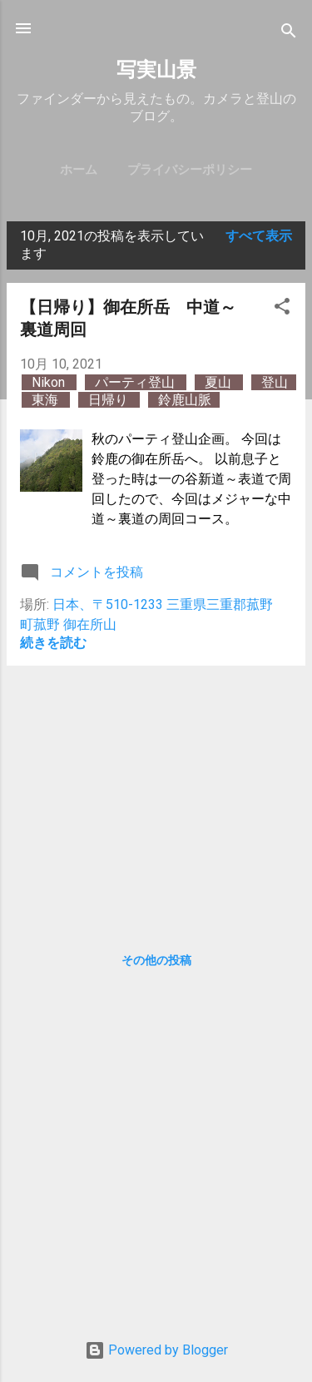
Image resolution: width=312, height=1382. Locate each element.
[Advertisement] (156, 795)
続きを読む (53, 643)
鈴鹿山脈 (184, 400)
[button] (282, 309)
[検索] (289, 33)
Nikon (50, 382)
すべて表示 (258, 236)
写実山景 (156, 70)
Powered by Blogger (156, 1350)
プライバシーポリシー (189, 169)
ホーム (78, 169)
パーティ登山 (136, 382)
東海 (47, 400)
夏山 (220, 382)
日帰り (109, 400)
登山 (274, 382)
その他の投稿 (156, 960)
